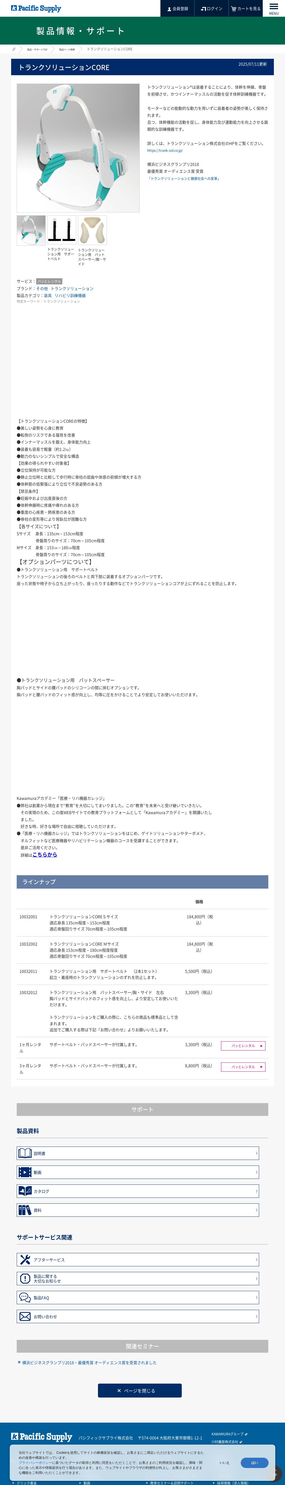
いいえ (225, 1463)
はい (254, 1463)
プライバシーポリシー (35, 1463)
